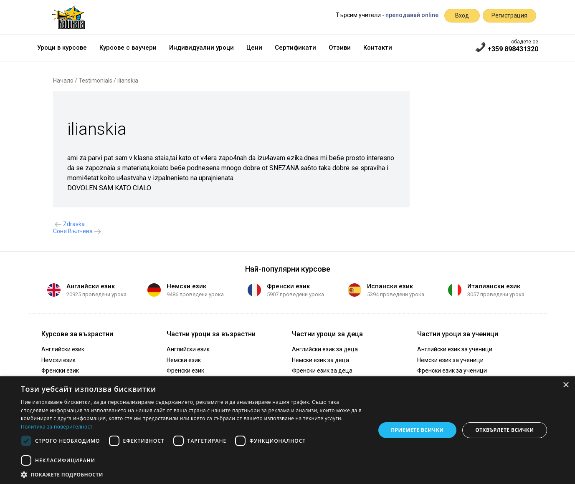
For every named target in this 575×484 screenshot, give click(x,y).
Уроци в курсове (62, 47)
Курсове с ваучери (128, 47)
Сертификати (295, 47)
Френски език (288, 286)
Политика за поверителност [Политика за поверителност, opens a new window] (57, 426)
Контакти (377, 47)
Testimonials (95, 80)
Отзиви (340, 47)
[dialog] (287, 430)
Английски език (90, 286)
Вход (462, 15)
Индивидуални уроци (201, 47)
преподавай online (411, 15)
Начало (63, 80)
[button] (193, 474)
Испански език (390, 286)
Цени (254, 47)
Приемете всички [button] (417, 430)
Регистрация (509, 15)
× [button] (565, 385)
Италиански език (493, 286)
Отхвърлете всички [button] (504, 430)
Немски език (186, 286)
